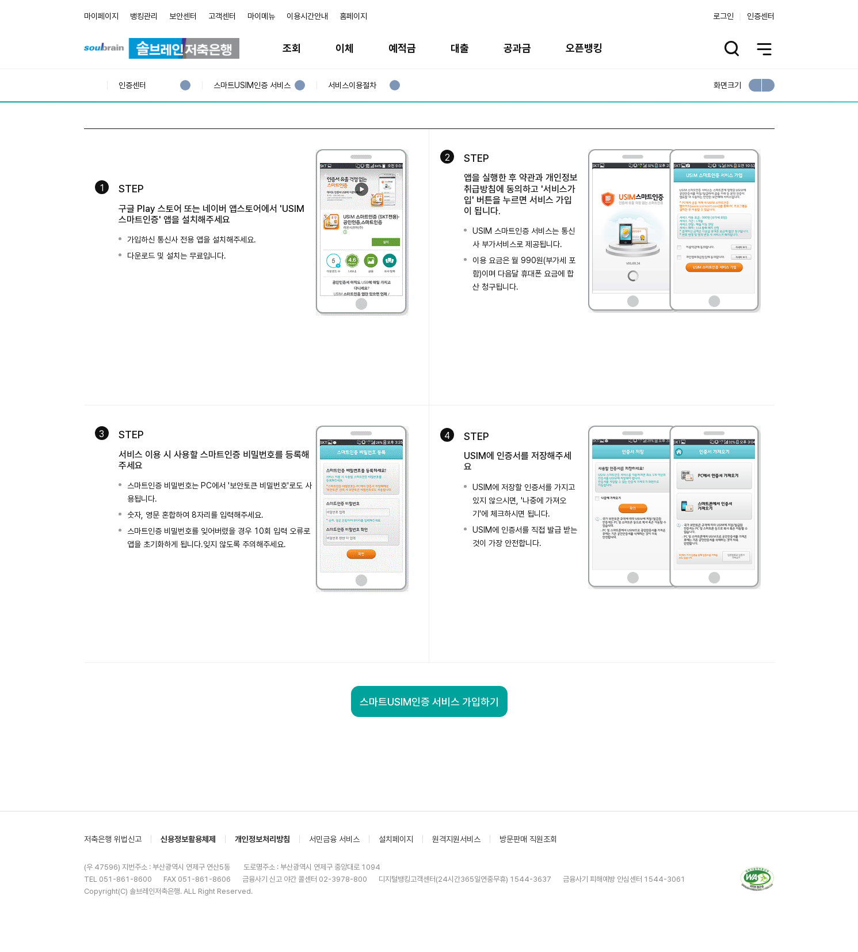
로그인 (723, 16)
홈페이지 (353, 16)
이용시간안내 (307, 16)
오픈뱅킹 (584, 48)
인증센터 (761, 16)
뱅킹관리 (144, 16)
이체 (344, 48)
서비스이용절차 (351, 85)
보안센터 (183, 16)
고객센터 (222, 16)
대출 (460, 48)
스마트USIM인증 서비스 (252, 85)
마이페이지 (101, 16)
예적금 (402, 48)
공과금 (517, 48)
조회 (292, 48)
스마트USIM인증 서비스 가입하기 (429, 770)
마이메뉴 (261, 16)
